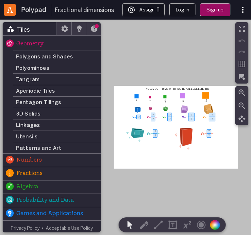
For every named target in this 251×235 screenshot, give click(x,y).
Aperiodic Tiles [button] (35, 90)
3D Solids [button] (28, 113)
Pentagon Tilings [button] (38, 102)
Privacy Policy (25, 228)
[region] (125, 127)
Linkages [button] (28, 125)
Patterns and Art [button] (39, 148)
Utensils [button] (27, 136)
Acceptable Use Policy (69, 228)
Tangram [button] (28, 79)
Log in (182, 10)
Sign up (215, 10)
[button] (52, 44)
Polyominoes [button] (32, 68)
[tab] (30, 28)
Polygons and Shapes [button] (44, 56)
